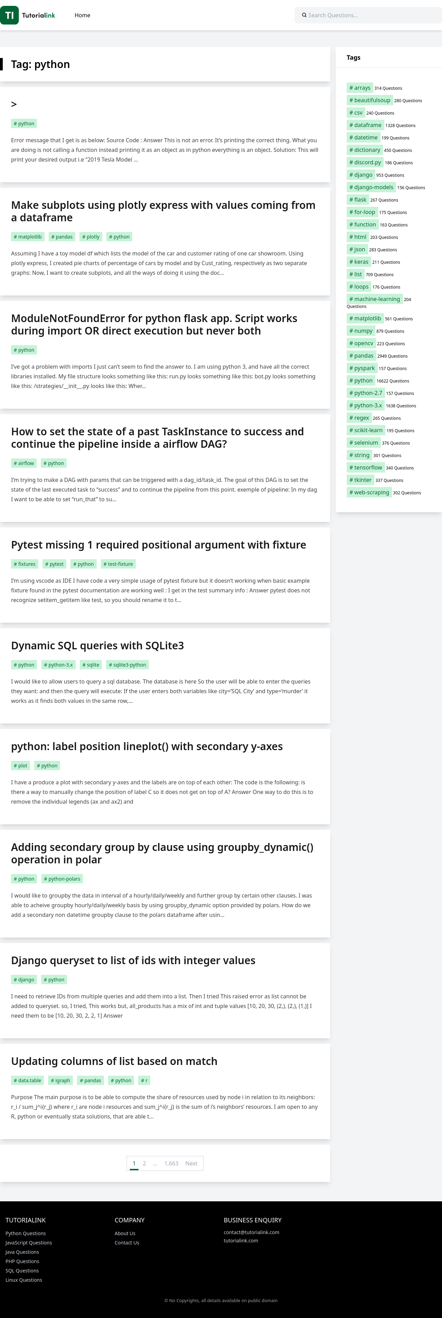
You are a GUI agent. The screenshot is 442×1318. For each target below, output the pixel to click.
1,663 (171, 1163)
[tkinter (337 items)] (389, 479)
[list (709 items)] (389, 274)
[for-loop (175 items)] (389, 212)
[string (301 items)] (389, 455)
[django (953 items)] (389, 174)
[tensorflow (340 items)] (389, 467)
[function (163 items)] (389, 224)
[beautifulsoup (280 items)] (389, 100)
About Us (125, 1233)
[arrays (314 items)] (389, 87)
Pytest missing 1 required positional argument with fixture (158, 544)
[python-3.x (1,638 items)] (389, 405)
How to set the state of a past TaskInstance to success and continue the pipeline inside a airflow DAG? (157, 437)
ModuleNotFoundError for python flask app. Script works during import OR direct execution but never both (154, 324)
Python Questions (26, 1233)
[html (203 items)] (389, 236)
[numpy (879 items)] (389, 330)
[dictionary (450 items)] (389, 149)
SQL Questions (22, 1270)
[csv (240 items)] (389, 112)
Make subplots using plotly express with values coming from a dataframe (163, 211)
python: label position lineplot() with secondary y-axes (147, 746)
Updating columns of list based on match (114, 1061)
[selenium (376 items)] (389, 442)
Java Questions (22, 1252)
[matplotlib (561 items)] (389, 318)
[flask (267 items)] (389, 199)
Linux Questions (24, 1280)
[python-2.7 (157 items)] (389, 392)
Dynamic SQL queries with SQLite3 (97, 645)
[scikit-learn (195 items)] (389, 430)
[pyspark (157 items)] (389, 368)
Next (191, 1163)
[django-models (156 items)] (389, 187)
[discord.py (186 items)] (389, 162)
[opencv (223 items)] (389, 343)
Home (82, 15)
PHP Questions (22, 1261)
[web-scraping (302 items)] (389, 492)
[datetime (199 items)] (389, 137)
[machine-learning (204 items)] (389, 302)
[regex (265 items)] (389, 417)
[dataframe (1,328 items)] (389, 125)
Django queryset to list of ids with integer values (133, 960)
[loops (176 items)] (389, 286)
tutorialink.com (241, 1240)
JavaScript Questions (29, 1242)
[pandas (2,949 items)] (389, 355)
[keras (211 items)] (389, 261)
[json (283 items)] (389, 249)
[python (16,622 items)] (389, 380)
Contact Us (127, 1242)
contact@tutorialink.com (251, 1232)
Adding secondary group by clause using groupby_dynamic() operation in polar (162, 853)
